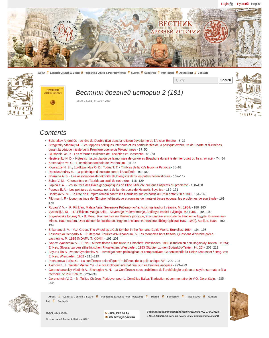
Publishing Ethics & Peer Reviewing (105, 72)
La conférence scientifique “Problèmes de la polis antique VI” (123, 261)
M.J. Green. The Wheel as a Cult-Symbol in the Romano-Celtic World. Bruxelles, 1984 (132, 229)
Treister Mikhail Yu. (81, 265)
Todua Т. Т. (110, 167)
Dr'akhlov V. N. (59, 194)
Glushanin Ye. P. (60, 154)
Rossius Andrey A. (61, 172)
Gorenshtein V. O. (61, 278)
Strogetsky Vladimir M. (64, 145)
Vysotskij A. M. (59, 212)
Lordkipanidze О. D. (88, 167)
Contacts (203, 72)
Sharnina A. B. (59, 176)
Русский (243, 4)
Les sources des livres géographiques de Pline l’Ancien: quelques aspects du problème (127, 185)
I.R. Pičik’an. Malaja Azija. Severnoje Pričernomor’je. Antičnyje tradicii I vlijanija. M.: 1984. (129, 207)
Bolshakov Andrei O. (63, 140)
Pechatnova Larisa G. (64, 261)
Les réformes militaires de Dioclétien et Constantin (108, 154)
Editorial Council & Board (65, 72)
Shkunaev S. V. (59, 229)
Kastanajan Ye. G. (61, 163)
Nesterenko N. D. (60, 158)
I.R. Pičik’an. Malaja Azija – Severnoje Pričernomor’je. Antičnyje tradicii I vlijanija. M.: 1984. (134, 212)
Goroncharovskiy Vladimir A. (68, 269)
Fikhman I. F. (57, 198)
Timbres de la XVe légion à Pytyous (145, 167)
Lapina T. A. (57, 185)
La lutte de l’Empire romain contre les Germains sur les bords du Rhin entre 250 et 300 (132, 194)
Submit (135, 72)
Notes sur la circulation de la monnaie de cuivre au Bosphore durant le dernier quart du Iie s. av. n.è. (144, 158)
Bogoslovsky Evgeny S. (65, 216)
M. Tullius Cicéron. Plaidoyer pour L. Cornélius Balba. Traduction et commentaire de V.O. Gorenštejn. (146, 278)
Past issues (168, 72)
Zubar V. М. (57, 180)
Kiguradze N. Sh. (60, 167)
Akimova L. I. (58, 265)
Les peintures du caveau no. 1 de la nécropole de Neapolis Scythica (116, 189)
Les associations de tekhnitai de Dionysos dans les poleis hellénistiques (120, 176)
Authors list (186, 72)
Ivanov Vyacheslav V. (63, 243)
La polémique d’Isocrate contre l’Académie (106, 172)
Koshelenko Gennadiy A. (66, 234)
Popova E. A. (58, 189)
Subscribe (150, 72)
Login (225, 4)
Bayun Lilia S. (58, 252)
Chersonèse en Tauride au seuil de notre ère (98, 180)
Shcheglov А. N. (101, 269)
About (41, 72)
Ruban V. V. (57, 207)
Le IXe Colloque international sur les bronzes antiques (134, 265)
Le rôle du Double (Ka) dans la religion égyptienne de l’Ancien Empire (128, 140)
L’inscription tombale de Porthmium (100, 163)
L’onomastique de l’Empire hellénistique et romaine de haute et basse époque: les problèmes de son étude (143, 198)
